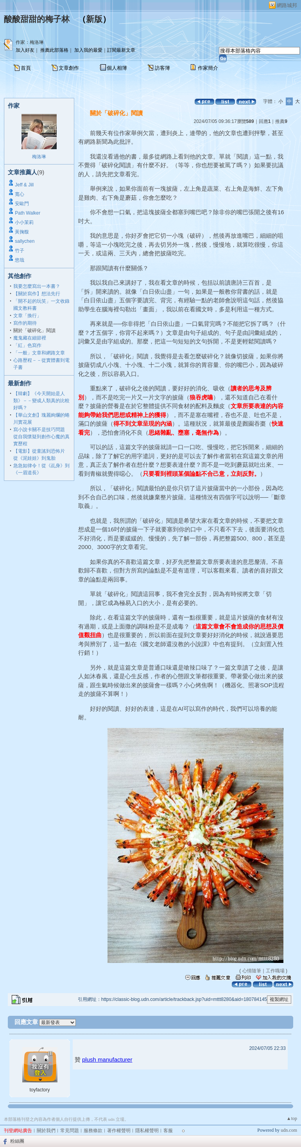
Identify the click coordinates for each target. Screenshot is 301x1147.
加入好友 (25, 50)
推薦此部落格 (54, 50)
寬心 (19, 194)
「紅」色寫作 (27, 345)
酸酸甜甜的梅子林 (37, 19)
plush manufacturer (107, 1059)
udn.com (289, 1130)
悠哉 (19, 260)
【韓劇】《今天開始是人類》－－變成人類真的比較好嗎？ (41, 400)
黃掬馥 (22, 232)
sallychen (24, 241)
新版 (94, 19)
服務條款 (93, 1130)
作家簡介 (208, 68)
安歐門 (22, 203)
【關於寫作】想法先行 (36, 293)
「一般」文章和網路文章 (39, 353)
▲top (292, 1118)
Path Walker (27, 213)
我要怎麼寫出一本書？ (36, 286)
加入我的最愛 (88, 50)
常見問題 (69, 1130)
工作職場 (275, 971)
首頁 (26, 68)
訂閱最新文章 (121, 50)
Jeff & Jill (24, 185)
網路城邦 (287, 5)
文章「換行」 (27, 315)
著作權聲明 (119, 1130)
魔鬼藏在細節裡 (29, 338)
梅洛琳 (39, 156)
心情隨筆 (251, 971)
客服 (168, 1130)
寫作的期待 (25, 323)
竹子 (19, 250)
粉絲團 (17, 1141)
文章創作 (69, 68)
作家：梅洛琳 (30, 42)
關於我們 (46, 1130)
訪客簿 (162, 68)
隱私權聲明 (147, 1130)
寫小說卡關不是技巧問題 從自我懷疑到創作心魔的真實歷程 (41, 436)
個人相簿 (117, 68)
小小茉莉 (24, 222)
